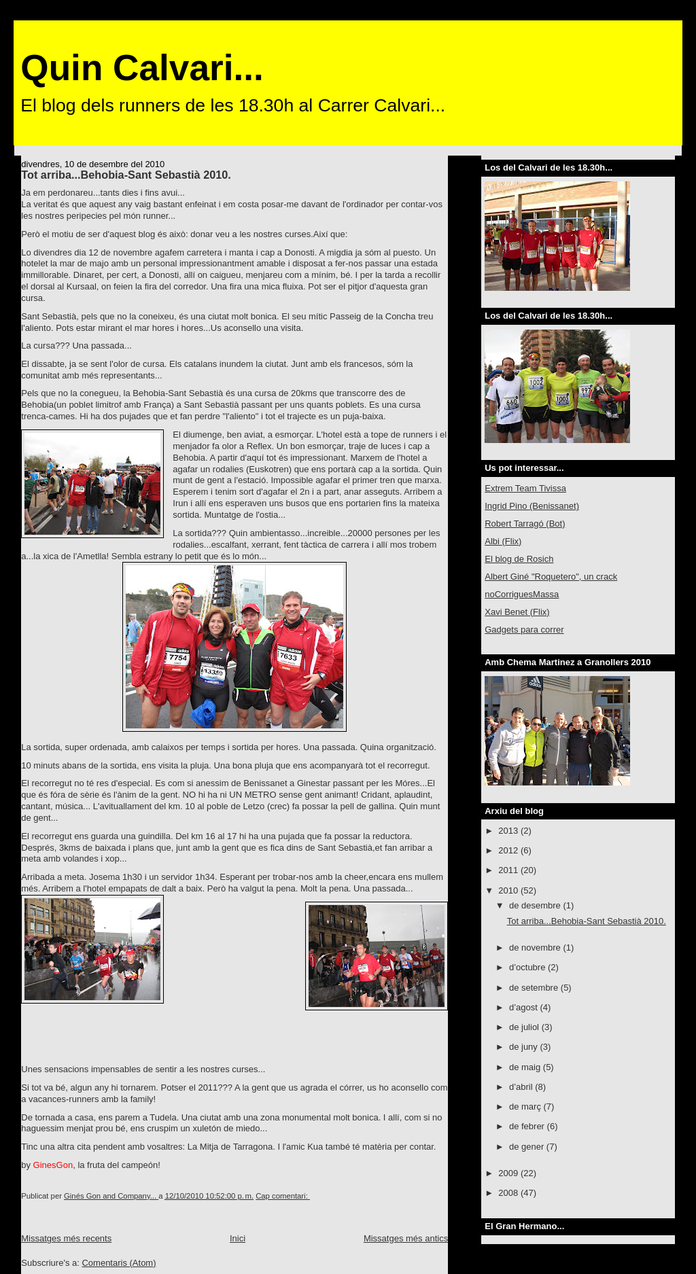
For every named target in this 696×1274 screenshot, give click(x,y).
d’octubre (528, 967)
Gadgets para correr (524, 629)
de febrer (528, 1126)
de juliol (525, 1027)
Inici (237, 1238)
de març (526, 1106)
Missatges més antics (406, 1238)
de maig (526, 1067)
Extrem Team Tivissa (525, 488)
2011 (509, 870)
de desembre (536, 905)
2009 (509, 1173)
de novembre (536, 947)
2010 (509, 890)
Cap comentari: (283, 1196)
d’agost (524, 1007)
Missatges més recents (66, 1238)
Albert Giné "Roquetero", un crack (551, 576)
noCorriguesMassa (522, 594)
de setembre (535, 988)
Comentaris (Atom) (119, 1263)
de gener (527, 1147)
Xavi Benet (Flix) (517, 612)
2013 (509, 831)
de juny (524, 1047)
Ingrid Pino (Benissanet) (532, 506)
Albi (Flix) (503, 541)
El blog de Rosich (519, 559)
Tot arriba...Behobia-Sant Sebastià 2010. (126, 175)
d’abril (522, 1087)
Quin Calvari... (141, 68)
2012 (509, 850)
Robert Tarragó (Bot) (525, 523)
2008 (509, 1193)
